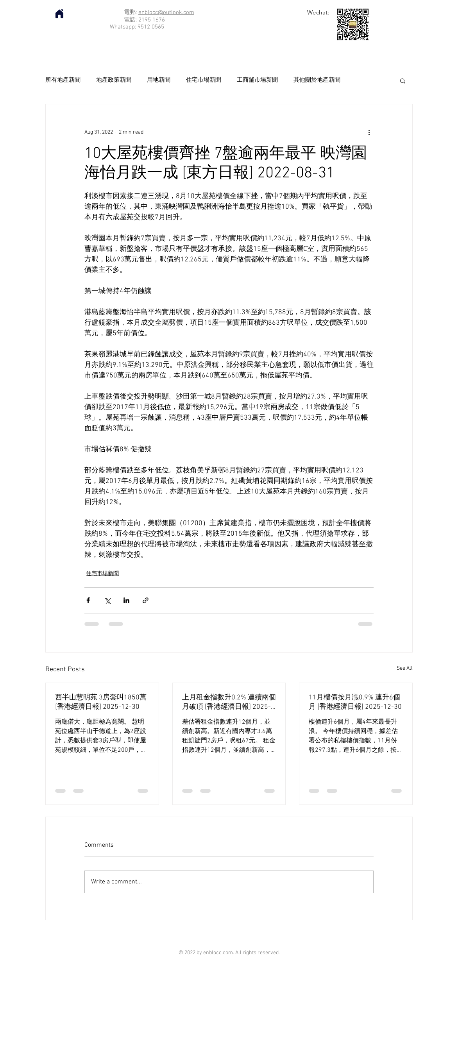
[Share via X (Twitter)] (107, 600)
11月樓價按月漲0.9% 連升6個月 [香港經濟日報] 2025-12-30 (355, 702)
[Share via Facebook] (88, 600)
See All (405, 668)
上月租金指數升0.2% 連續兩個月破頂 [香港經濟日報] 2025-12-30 (229, 702)
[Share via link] (145, 600)
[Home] (59, 14)
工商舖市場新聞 (257, 80)
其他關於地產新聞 (316, 80)
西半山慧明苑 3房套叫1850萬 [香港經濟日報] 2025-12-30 (101, 702)
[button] (402, 80)
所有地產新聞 (63, 80)
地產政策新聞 (113, 80)
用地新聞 (158, 80)
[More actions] (369, 132)
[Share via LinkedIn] (126, 600)
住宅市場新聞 (203, 80)
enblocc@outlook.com (166, 12)
